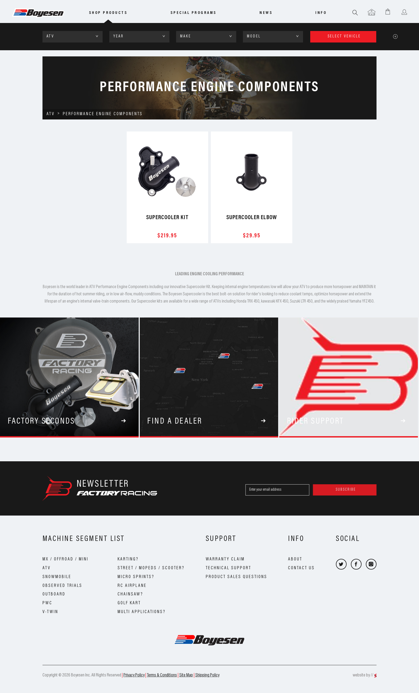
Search (355, 13)
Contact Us (301, 568)
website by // (363, 675)
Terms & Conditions (162, 675)
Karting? (128, 559)
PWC (47, 603)
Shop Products (108, 13)
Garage (371, 13)
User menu (404, 13)
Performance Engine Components (103, 114)
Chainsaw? (130, 594)
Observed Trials (62, 586)
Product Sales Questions (236, 577)
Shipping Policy (207, 675)
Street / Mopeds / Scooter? (151, 568)
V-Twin (50, 612)
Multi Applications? (142, 612)
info (321, 13)
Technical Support (228, 568)
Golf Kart (129, 603)
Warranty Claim (225, 559)
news (266, 13)
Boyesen (45, 13)
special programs (193, 13)
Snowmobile (56, 577)
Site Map (186, 675)
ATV (50, 114)
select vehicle (344, 36)
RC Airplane (132, 586)
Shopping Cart (387, 11)
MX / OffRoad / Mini (65, 559)
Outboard (53, 594)
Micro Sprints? (136, 577)
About (295, 559)
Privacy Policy (134, 675)
